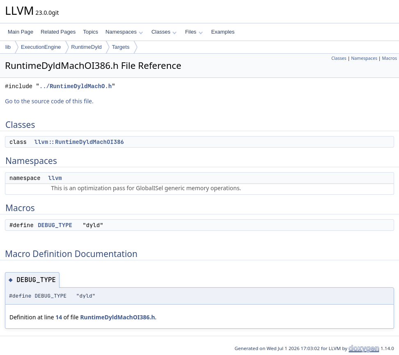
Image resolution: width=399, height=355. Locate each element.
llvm (55, 178)
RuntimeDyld (86, 47)
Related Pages (58, 32)
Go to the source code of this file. (49, 101)
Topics (90, 32)
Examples (223, 32)
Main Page (20, 32)
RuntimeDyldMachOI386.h (117, 317)
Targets (121, 47)
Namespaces (124, 32)
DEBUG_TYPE (55, 225)
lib (8, 47)
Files (194, 32)
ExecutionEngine (41, 47)
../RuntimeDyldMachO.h (75, 86)
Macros (389, 58)
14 (58, 317)
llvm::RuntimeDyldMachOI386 (79, 142)
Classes (164, 32)
